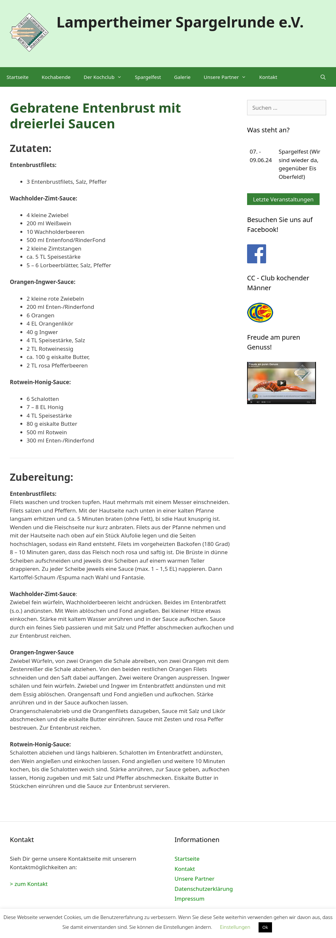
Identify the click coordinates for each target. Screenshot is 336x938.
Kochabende (56, 77)
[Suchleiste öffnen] (323, 77)
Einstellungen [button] (235, 927)
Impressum (189, 898)
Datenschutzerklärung (204, 888)
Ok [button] (265, 927)
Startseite (18, 77)
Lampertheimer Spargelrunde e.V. (180, 22)
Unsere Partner (228, 77)
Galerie (182, 77)
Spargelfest (148, 77)
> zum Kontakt (29, 884)
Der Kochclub (106, 77)
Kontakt (268, 77)
